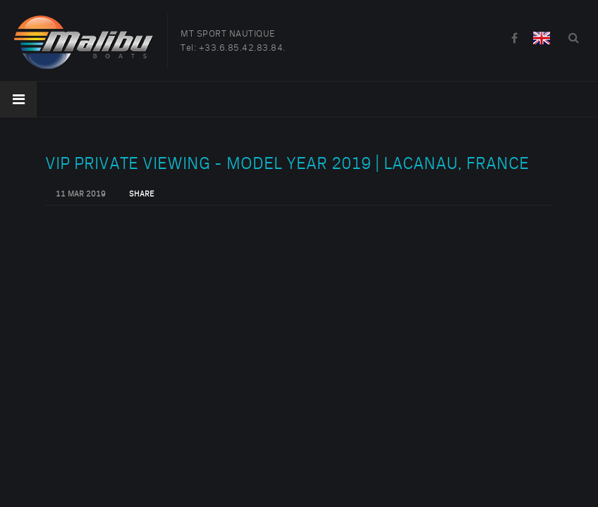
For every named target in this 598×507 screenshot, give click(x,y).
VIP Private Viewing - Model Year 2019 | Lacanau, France (287, 164)
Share (141, 194)
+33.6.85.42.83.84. (242, 48)
